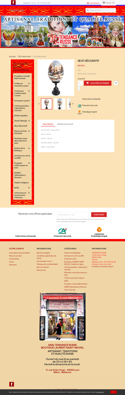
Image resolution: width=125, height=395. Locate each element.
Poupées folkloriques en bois (21, 165)
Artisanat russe (21, 100)
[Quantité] (80, 83)
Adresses (13, 265)
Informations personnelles (19, 253)
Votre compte (16, 248)
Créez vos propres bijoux (74, 278)
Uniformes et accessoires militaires (20, 195)
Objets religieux (21, 182)
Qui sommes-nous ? (44, 261)
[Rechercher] (101, 10)
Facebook (13, 2)
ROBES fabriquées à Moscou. (20, 175)
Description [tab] (48, 124)
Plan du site (41, 270)
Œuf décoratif (20, 126)
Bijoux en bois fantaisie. (20, 132)
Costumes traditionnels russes (20, 93)
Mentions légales (43, 253)
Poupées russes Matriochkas (21, 77)
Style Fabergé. (20, 120)
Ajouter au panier (97, 83)
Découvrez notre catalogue (21, 67)
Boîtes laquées (21, 115)
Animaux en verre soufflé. (22, 156)
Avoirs (11, 262)
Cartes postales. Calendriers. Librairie (21, 108)
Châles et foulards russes (21, 84)
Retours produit (15, 256)
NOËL (16, 187)
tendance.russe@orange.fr (103, 266)
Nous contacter (43, 267)
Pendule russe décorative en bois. (20, 140)
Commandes (14, 259)
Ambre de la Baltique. (19, 149)
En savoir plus (100, 392)
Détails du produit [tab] (65, 124)
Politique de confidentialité (47, 264)
